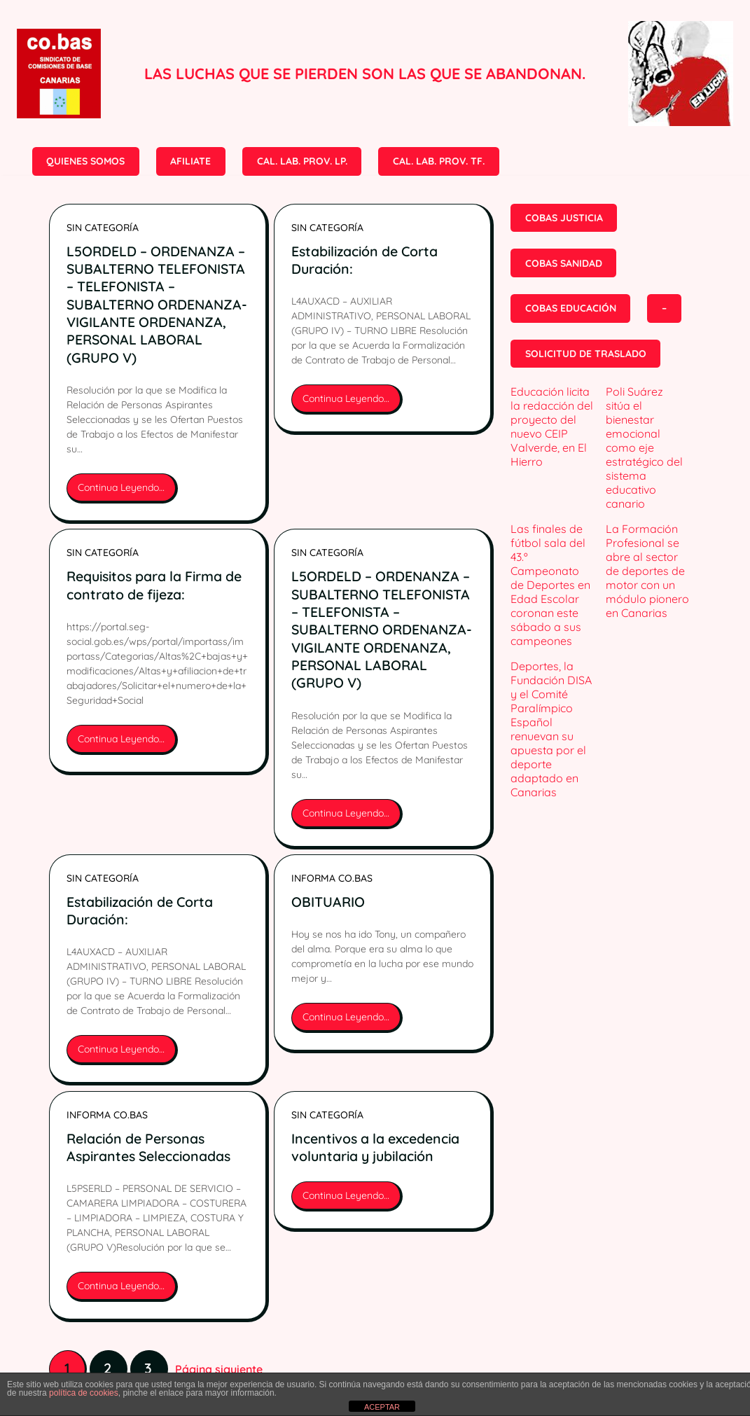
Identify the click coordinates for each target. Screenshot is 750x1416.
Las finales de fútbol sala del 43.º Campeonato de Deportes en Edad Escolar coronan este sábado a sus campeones (550, 585)
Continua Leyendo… (125, 492)
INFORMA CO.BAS (332, 878)
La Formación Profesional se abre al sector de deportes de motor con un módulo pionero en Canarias (647, 571)
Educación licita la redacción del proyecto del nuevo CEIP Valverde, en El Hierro (552, 426)
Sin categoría (103, 227)
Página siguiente (219, 1369)
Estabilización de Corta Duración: (364, 259)
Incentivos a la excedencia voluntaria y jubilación (375, 1147)
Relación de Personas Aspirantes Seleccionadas (148, 1147)
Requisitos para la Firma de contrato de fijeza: (154, 584)
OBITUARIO (328, 901)
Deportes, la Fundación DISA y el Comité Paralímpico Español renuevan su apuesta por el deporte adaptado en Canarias (551, 729)
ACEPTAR (382, 1407)
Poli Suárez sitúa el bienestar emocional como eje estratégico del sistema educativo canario (644, 447)
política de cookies (83, 1393)
